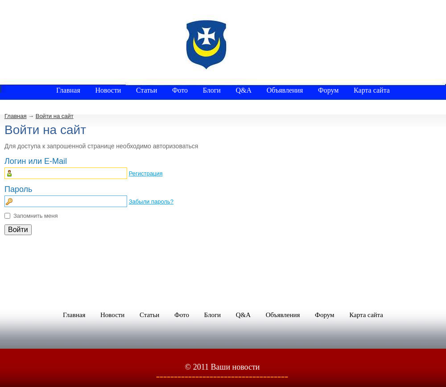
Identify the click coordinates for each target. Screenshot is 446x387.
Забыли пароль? (151, 201)
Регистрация (146, 173)
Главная (15, 116)
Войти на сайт (55, 116)
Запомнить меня (35, 215)
